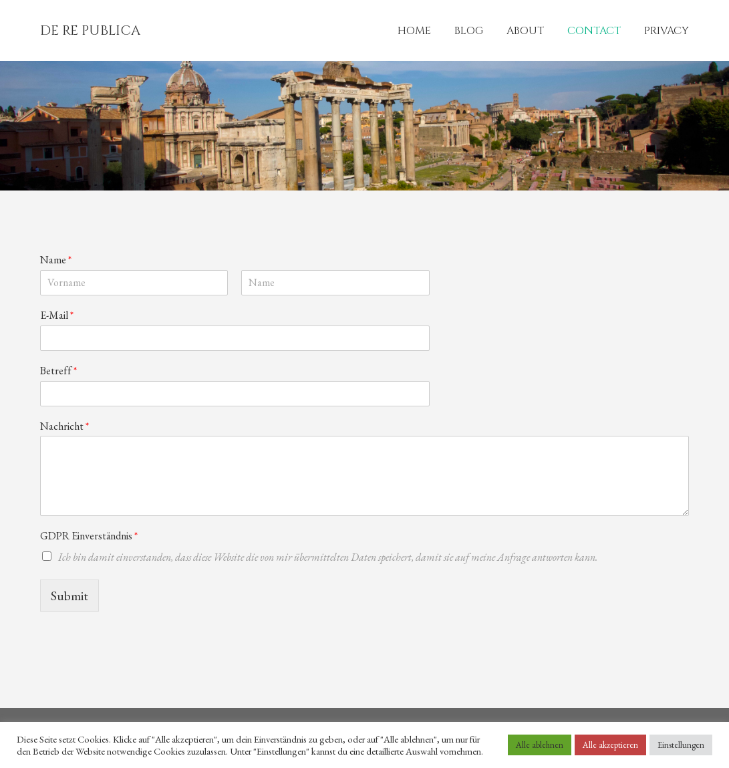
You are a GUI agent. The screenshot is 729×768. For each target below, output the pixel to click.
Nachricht (64, 426)
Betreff (58, 371)
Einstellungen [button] (681, 745)
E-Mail (57, 315)
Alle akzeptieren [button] (610, 745)
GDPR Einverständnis (89, 536)
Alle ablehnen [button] (539, 745)
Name (55, 260)
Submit (69, 595)
